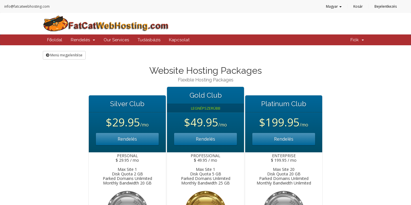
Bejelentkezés (385, 6)
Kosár (358, 6)
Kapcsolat (179, 39)
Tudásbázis (149, 39)
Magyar (334, 6)
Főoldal (54, 39)
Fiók (357, 39)
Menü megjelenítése (64, 55)
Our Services (116, 39)
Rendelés (83, 39)
